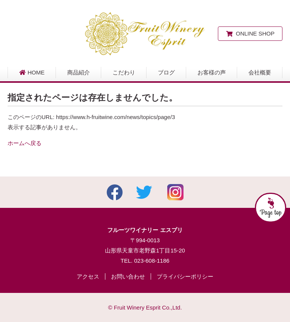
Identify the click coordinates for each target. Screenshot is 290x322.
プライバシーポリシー (185, 276)
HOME (32, 72)
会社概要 (259, 72)
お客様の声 (211, 72)
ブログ (166, 72)
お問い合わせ (128, 276)
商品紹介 (78, 72)
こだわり (124, 72)
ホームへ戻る (25, 143)
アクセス (88, 276)
